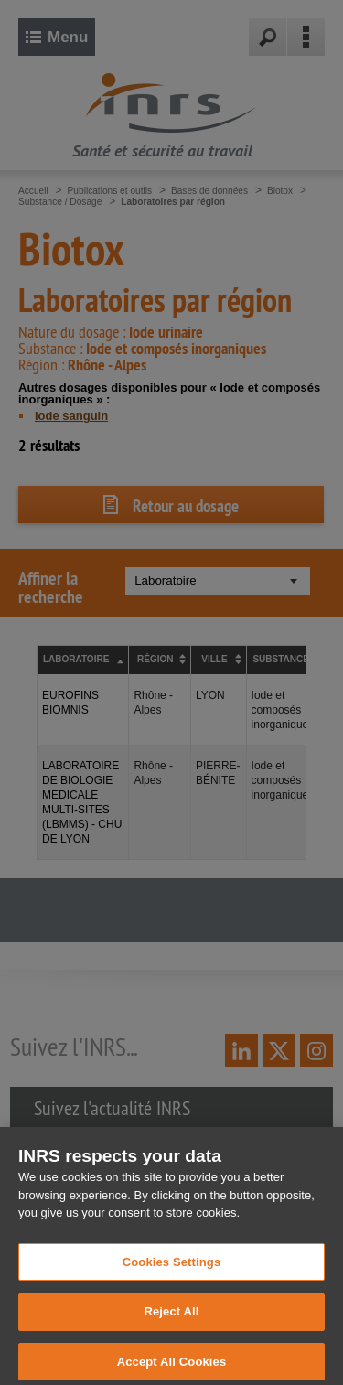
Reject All (171, 1319)
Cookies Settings (172, 1269)
